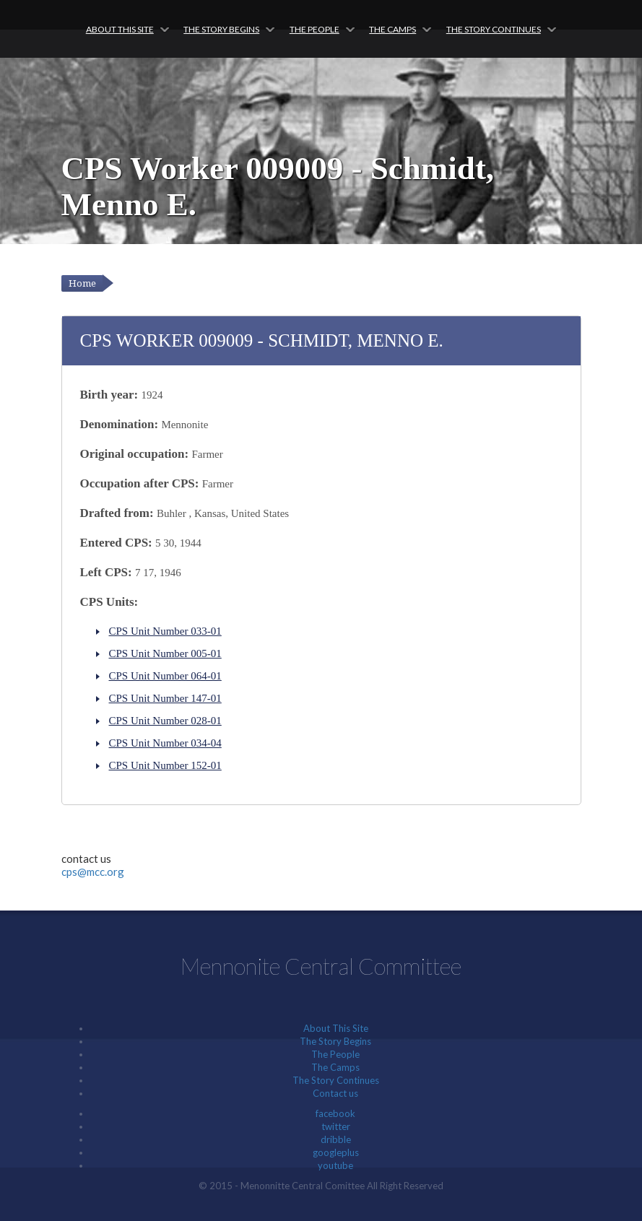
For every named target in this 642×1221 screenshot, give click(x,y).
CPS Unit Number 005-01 (165, 653)
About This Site (120, 29)
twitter (335, 1126)
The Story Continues (493, 29)
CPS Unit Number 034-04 (165, 743)
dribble (336, 1139)
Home (82, 283)
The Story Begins (221, 29)
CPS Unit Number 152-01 (165, 765)
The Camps (392, 29)
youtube (335, 1165)
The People (314, 29)
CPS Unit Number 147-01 (165, 698)
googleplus (336, 1152)
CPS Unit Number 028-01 (165, 720)
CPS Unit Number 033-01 (165, 631)
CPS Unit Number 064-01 (165, 676)
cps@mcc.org (92, 871)
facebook (335, 1113)
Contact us (335, 1093)
